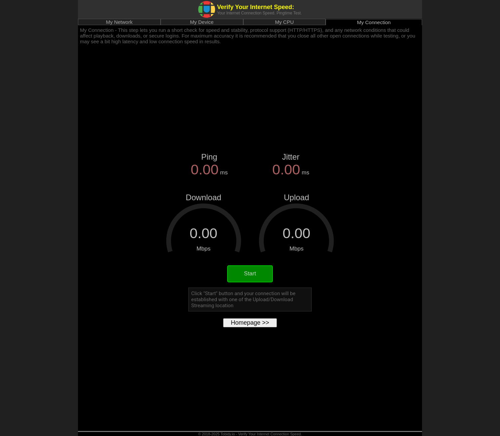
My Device (202, 22)
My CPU (284, 22)
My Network (119, 22)
